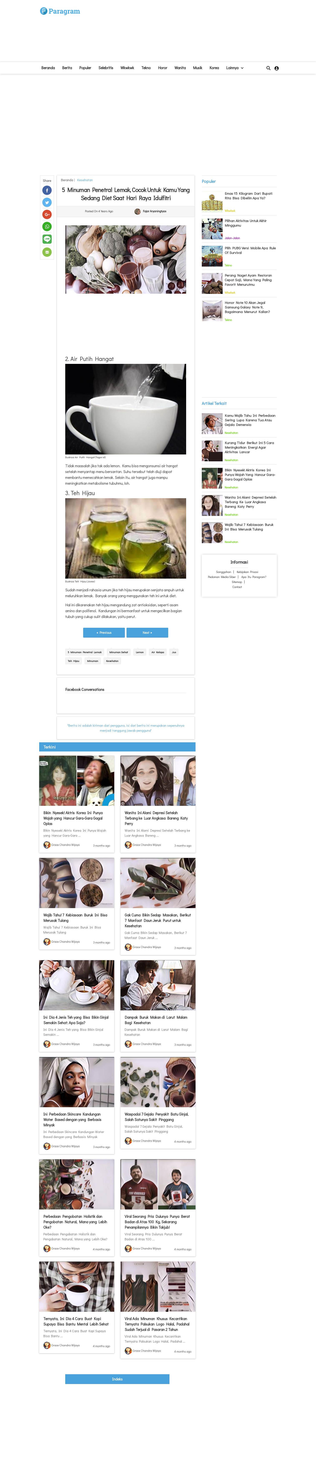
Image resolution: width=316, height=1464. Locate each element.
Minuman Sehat (118, 652)
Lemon (140, 652)
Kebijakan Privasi (247, 572)
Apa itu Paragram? (253, 577)
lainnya (234, 67)
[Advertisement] (188, 32)
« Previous (104, 632)
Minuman (92, 661)
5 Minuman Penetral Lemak (85, 652)
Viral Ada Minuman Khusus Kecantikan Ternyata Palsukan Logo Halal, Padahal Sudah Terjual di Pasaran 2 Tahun (157, 1324)
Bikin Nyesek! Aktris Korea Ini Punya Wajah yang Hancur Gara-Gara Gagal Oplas (73, 818)
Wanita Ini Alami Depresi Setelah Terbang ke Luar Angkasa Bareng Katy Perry (156, 818)
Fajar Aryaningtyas (154, 211)
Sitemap (237, 582)
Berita (67, 67)
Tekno (146, 67)
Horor (162, 67)
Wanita (180, 67)
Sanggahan (223, 572)
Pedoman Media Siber (222, 577)
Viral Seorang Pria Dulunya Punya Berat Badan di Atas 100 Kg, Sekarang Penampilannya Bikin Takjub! (157, 1222)
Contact (237, 587)
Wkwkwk (127, 67)
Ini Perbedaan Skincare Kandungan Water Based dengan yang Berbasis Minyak (72, 1119)
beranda (48, 67)
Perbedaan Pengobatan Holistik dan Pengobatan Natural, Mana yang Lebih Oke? (75, 1222)
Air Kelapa (158, 652)
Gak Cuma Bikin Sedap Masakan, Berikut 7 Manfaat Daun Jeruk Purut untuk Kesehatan (158, 920)
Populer (85, 67)
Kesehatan (84, 180)
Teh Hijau (73, 661)
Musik (197, 67)
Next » (147, 632)
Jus (174, 652)
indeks (117, 1379)
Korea (214, 67)
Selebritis (105, 67)
